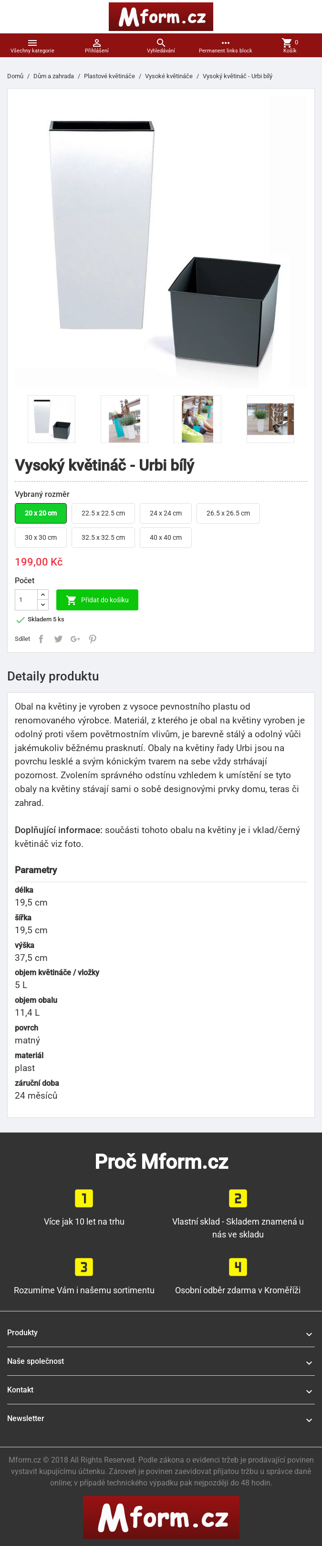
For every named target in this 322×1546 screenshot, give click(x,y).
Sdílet (41, 639)
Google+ (75, 639)
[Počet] (26, 599)
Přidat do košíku (97, 600)
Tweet (58, 639)
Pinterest (92, 639)
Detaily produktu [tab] (53, 676)
